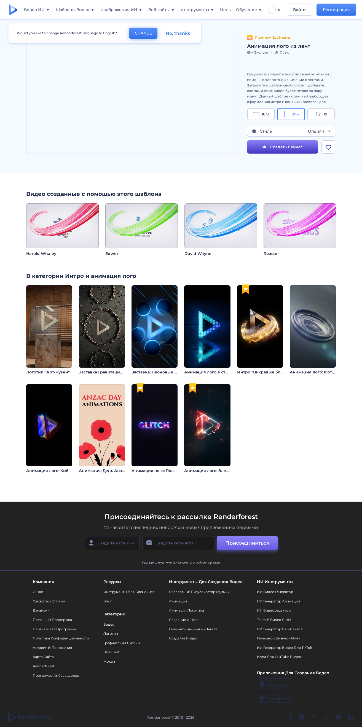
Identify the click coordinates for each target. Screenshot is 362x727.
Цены (226, 9)
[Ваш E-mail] (178, 543)
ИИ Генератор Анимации (278, 601)
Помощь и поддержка (52, 620)
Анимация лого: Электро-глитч (216, 470)
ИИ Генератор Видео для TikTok (284, 648)
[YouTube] (338, 718)
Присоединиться (247, 543)
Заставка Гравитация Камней (109, 372)
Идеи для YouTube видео (279, 657)
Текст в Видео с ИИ (274, 620)
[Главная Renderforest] (13, 10)
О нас (38, 592)
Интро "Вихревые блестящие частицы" (278, 372)
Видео (108, 624)
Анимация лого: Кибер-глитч (56, 470)
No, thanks (178, 33)
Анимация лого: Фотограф (317, 372)
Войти (299, 9)
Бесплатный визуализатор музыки (199, 592)
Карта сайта (43, 657)
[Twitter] (325, 718)
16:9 (261, 114)
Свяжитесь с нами (49, 601)
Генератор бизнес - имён (279, 638)
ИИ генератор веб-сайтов (279, 629)
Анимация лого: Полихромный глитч (170, 470)
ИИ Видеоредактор (274, 610)
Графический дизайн (121, 643)
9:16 (291, 114)
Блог (107, 601)
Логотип (110, 633)
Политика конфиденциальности (61, 638)
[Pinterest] (313, 718)
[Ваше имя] (112, 543)
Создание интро (183, 620)
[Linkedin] (351, 718)
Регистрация (336, 9)
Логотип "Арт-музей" (48, 372)
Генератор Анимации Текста (193, 629)
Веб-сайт (111, 652)
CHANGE (143, 33)
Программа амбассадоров (56, 675)
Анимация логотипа (186, 610)
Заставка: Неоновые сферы (160, 372)
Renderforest (44, 666)
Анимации (178, 601)
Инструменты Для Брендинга (128, 592)
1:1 (321, 114)
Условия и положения (52, 648)
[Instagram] (301, 718)
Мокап (109, 661)
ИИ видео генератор (275, 592)
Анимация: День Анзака (104, 470)
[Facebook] (291, 718)
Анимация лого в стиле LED (213, 372)
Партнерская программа (54, 629)
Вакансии (41, 610)
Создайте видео (183, 638)
